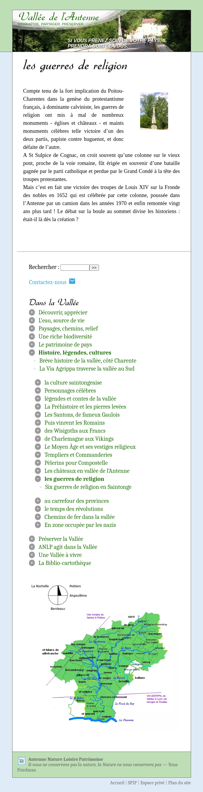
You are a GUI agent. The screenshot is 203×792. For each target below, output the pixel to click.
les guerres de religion (74, 478)
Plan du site (179, 782)
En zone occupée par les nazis (80, 525)
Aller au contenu (112, 6)
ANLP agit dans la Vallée (67, 547)
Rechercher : (44, 267)
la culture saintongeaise (73, 382)
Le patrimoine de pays (65, 344)
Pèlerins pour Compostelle (76, 462)
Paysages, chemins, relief (68, 328)
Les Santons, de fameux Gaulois (82, 414)
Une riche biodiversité (65, 336)
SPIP (132, 782)
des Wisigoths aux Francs (75, 430)
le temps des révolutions (73, 509)
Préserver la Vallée (60, 539)
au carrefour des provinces (76, 500)
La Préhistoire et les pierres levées (85, 406)
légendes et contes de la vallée (80, 398)
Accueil (117, 782)
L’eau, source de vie (61, 320)
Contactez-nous (52, 282)
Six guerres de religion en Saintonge (88, 487)
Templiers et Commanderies (78, 454)
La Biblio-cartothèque (64, 563)
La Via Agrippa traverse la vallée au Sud (87, 368)
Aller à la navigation (163, 6)
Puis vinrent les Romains (74, 422)
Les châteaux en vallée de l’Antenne (86, 470)
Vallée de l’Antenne (58, 17)
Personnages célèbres (70, 390)
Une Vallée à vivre (60, 555)
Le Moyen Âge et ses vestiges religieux (90, 446)
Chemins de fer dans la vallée (79, 517)
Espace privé (152, 782)
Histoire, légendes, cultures (74, 352)
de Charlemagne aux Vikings (79, 438)
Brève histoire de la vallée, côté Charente (88, 360)
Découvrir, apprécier (62, 312)
